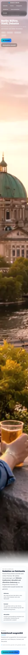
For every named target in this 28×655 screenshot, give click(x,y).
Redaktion (5, 9)
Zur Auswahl (6, 40)
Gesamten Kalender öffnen (10, 652)
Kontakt (5, 13)
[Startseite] (14, 2)
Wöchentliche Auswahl (9, 45)
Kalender (5, 5)
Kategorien (19, 5)
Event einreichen (15, 9)
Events (12, 5)
